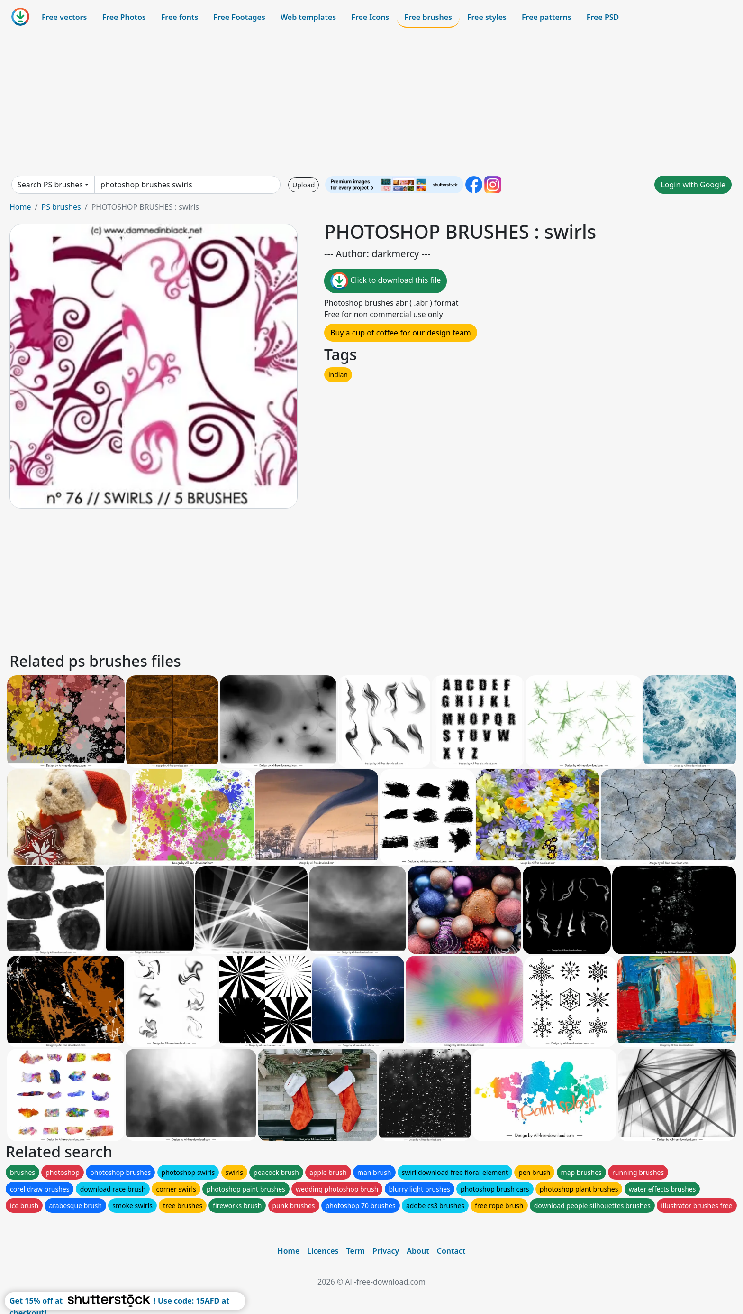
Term (355, 1251)
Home (20, 207)
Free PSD (603, 17)
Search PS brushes (50, 184)
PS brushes (61, 207)
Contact (451, 1251)
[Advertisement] (371, 101)
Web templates (308, 17)
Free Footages (239, 17)
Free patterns (546, 17)
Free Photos (123, 17)
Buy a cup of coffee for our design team (400, 332)
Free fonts (180, 17)
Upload (303, 184)
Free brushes (428, 17)
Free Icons (370, 17)
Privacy (385, 1251)
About (418, 1251)
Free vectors (64, 17)
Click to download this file (385, 281)
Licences (322, 1251)
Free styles (487, 17)
